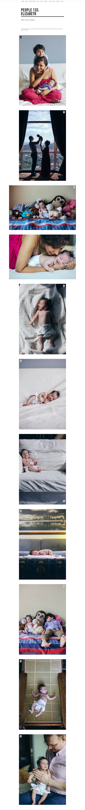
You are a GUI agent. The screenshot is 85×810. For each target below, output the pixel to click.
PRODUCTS (57, 1)
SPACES (41, 1)
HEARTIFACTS (46, 1)
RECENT (27, 1)
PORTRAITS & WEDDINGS (32, 1)
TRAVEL (38, 1)
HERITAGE (50, 1)
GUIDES (54, 1)
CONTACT (62, 1)
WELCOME (23, 1)
